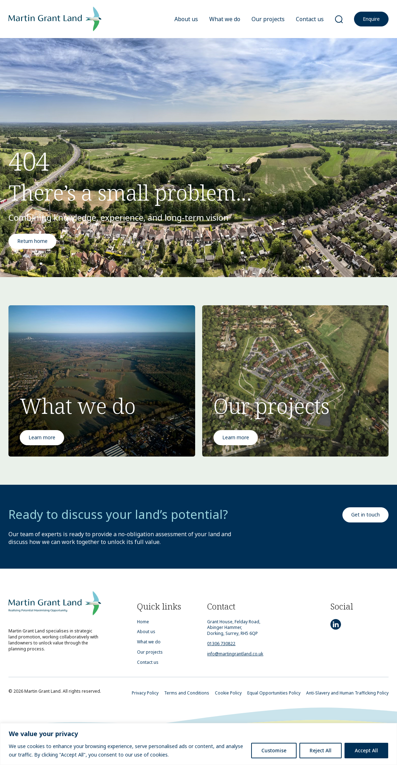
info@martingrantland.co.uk (235, 654)
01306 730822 (221, 644)
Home (143, 622)
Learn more (42, 437)
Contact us (310, 19)
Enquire (371, 19)
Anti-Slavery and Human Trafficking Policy (347, 693)
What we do (224, 19)
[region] (198, 744)
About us (186, 19)
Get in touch (365, 514)
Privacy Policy (145, 693)
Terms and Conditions (186, 693)
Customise (273, 750)
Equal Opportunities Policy (273, 693)
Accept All (366, 750)
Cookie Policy (228, 693)
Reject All (320, 750)
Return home (32, 241)
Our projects (268, 19)
